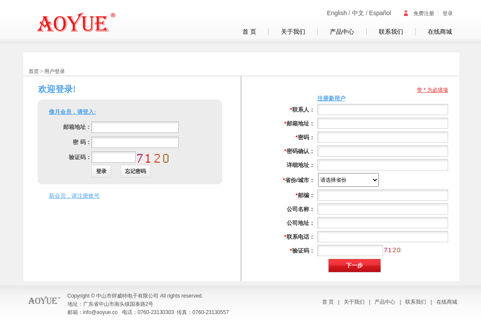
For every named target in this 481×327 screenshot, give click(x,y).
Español (380, 13)
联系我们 (391, 32)
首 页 (249, 32)
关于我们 (293, 32)
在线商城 (440, 32)
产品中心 (342, 32)
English (337, 13)
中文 (358, 13)
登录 (447, 13)
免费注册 (418, 13)
